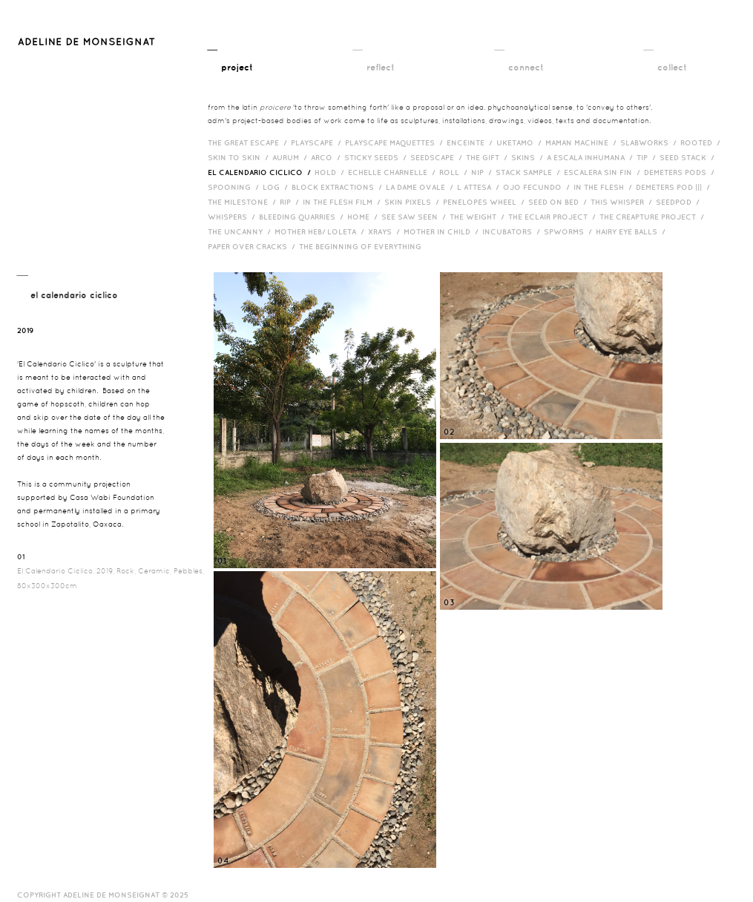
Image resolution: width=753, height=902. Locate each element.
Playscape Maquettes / (396, 142)
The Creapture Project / (653, 216)
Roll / (455, 172)
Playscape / (318, 142)
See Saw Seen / (415, 216)
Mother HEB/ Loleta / (321, 231)
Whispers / (233, 216)
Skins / (529, 157)
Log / (277, 186)
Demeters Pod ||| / (675, 186)
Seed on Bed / (559, 201)
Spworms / (570, 231)
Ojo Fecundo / (538, 186)
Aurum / (291, 157)
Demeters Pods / (681, 172)
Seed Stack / (689, 157)
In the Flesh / (604, 186)
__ (230, 57)
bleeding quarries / (303, 216)
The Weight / (479, 216)
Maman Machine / (582, 142)
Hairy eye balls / (632, 231)
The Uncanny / (241, 231)
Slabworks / (650, 142)
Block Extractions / (339, 186)
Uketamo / (520, 142)
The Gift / (488, 157)
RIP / (291, 201)
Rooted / (702, 142)
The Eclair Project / (553, 216)
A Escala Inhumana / (592, 157)
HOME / (364, 216)
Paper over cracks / (253, 246)
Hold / (331, 172)
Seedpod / (679, 201)
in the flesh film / (343, 201)
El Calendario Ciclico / (261, 172)
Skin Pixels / (413, 201)
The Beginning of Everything (363, 246)
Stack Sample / (530, 172)
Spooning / (235, 186)
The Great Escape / (249, 142)
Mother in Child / (443, 231)
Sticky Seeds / (377, 157)
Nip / (483, 172)
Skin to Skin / (240, 157)
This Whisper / (623, 201)
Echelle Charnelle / (393, 172)
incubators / (513, 231)
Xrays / (386, 231)
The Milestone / (244, 201)
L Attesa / (480, 186)
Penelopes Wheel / (485, 201)
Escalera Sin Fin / (604, 172)
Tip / (648, 157)
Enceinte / (471, 142)
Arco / (327, 157)
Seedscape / (438, 157)
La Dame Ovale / (421, 186)
